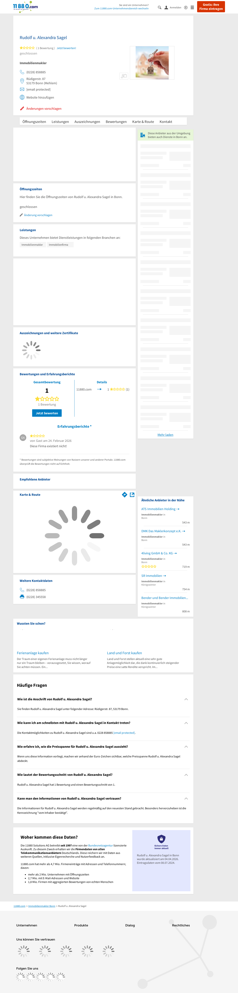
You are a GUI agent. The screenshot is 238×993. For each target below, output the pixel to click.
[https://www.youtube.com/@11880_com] (60, 977)
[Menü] (194, 7)
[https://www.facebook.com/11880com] (20, 977)
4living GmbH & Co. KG (157, 553)
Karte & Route (143, 121)
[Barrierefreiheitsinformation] (187, 7)
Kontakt (166, 121)
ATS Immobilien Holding (158, 509)
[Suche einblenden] (161, 7)
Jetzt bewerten (47, 413)
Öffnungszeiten (34, 121)
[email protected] (124, 733)
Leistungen (60, 121)
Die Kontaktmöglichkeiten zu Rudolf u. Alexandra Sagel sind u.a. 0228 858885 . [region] (76, 733)
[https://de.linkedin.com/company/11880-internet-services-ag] (50, 977)
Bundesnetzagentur (100, 845)
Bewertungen (116, 121)
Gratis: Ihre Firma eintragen (211, 6)
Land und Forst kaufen (124, 652)
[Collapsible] (186, 699)
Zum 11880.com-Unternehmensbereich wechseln (121, 8)
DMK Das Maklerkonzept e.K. (161, 531)
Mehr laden (165, 435)
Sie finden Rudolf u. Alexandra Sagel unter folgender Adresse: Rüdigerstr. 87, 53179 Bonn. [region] (73, 709)
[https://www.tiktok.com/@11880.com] (40, 977)
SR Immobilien (151, 575)
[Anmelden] (174, 7)
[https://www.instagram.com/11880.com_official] (30, 977)
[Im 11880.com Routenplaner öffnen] (124, 493)
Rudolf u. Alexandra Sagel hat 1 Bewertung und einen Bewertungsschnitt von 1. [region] (66, 784)
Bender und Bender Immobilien (163, 598)
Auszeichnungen (87, 121)
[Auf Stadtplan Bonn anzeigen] (132, 494)
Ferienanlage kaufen (33, 652)
